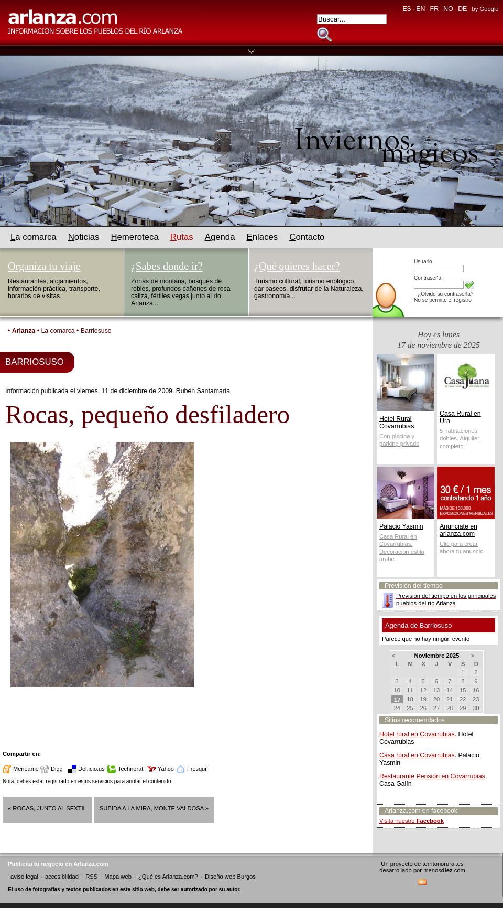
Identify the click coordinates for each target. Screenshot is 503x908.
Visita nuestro (411, 821)
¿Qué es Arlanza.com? (168, 876)
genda (220, 237)
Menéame (26, 769)
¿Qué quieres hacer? (297, 266)
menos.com (444, 870)
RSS (91, 876)
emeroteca (134, 237)
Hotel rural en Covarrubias (417, 734)
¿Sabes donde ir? (167, 266)
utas (181, 237)
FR (434, 9)
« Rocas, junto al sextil (47, 808)
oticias (84, 237)
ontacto (306, 237)
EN (420, 9)
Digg (57, 769)
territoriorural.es (442, 864)
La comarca (57, 330)
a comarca (33, 237)
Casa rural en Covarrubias (417, 755)
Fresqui (196, 769)
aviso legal (24, 876)
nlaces (262, 237)
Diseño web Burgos (230, 876)
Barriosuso (96, 330)
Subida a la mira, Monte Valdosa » (154, 808)
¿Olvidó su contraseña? (445, 294)
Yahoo (166, 769)
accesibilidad (62, 876)
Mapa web (118, 876)
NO (448, 9)
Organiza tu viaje (44, 266)
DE (462, 9)
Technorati (131, 769)
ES (406, 9)
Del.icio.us (91, 769)
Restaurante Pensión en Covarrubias (432, 776)
